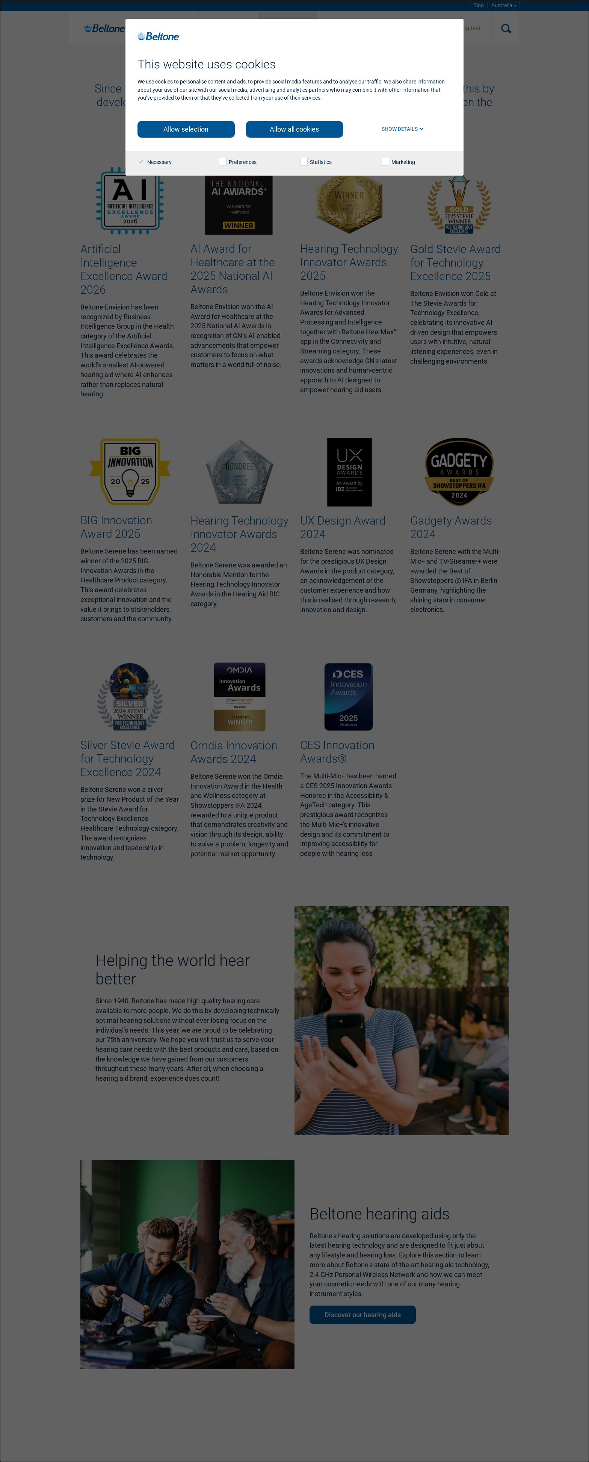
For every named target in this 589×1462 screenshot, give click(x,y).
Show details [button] (403, 129)
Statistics (316, 162)
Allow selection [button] (185, 129)
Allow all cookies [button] (294, 129)
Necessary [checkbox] (154, 162)
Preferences (238, 162)
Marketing (398, 162)
